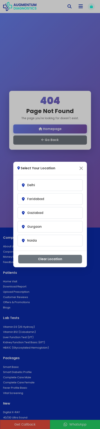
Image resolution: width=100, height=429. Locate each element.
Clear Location (50, 259)
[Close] (81, 168)
